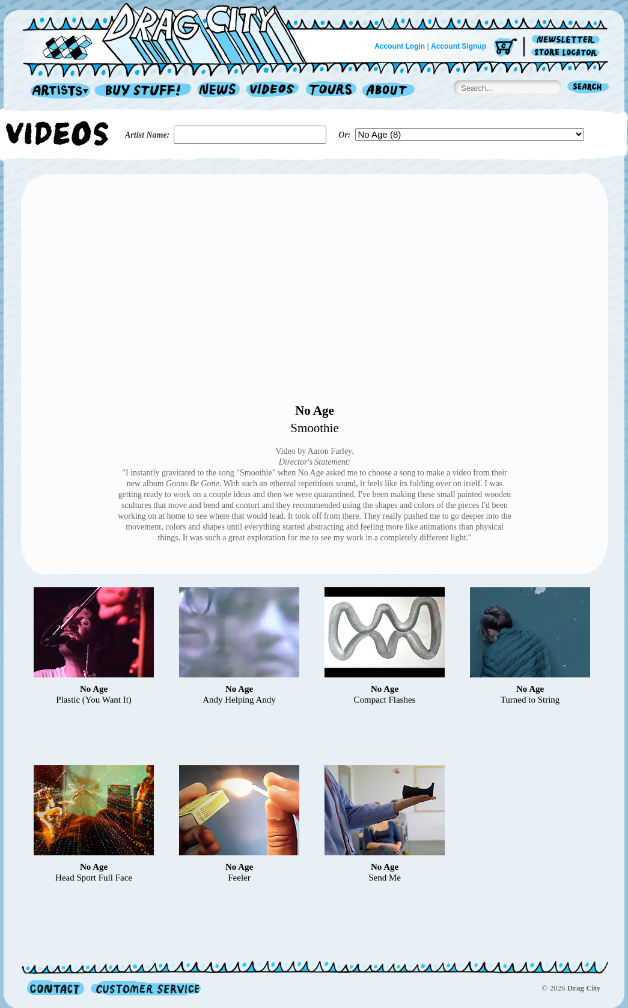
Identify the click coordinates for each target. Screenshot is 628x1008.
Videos (273, 91)
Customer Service (145, 987)
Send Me (384, 877)
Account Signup (458, 46)
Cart (505, 47)
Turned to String (530, 699)
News (219, 91)
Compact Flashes (385, 699)
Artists (57, 91)
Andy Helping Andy (239, 699)
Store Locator (567, 52)
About (388, 91)
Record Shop (144, 91)
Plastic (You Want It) (94, 699)
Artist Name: (147, 134)
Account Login (399, 46)
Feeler (239, 877)
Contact (55, 987)
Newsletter (567, 40)
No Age (314, 410)
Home (172, 32)
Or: (344, 134)
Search (588, 88)
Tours (331, 91)
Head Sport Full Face (93, 877)
